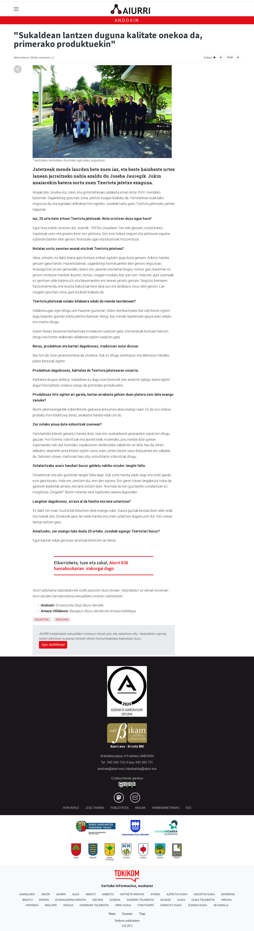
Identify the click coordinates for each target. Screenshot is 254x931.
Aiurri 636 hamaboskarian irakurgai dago (91, 565)
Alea (75, 894)
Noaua (68, 905)
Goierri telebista (140, 899)
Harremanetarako (165, 808)
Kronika (32, 905)
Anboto (108, 894)
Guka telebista (203, 899)
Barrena (228, 894)
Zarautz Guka (171, 905)
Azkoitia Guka (204, 894)
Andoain (127, 20)
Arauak (140, 808)
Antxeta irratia (132, 894)
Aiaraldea (27, 894)
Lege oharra (95, 808)
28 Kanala (220, 905)
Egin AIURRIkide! (53, 645)
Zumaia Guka (197, 905)
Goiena (115, 899)
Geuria (97, 899)
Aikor (45, 894)
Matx (112, 913)
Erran (44, 899)
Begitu (27, 899)
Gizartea (42, 619)
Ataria (155, 894)
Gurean (127, 913)
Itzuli (230, 57)
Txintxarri (145, 905)
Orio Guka (123, 905)
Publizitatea (120, 808)
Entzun (210, 57)
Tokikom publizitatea (127, 920)
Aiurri (61, 894)
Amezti (90, 894)
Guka (181, 899)
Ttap (142, 913)
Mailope (51, 905)
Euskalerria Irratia (70, 899)
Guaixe (165, 899)
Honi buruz (71, 808)
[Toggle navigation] (16, 9)
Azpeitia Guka (177, 894)
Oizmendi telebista (94, 905)
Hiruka (226, 899)
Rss (188, 808)
